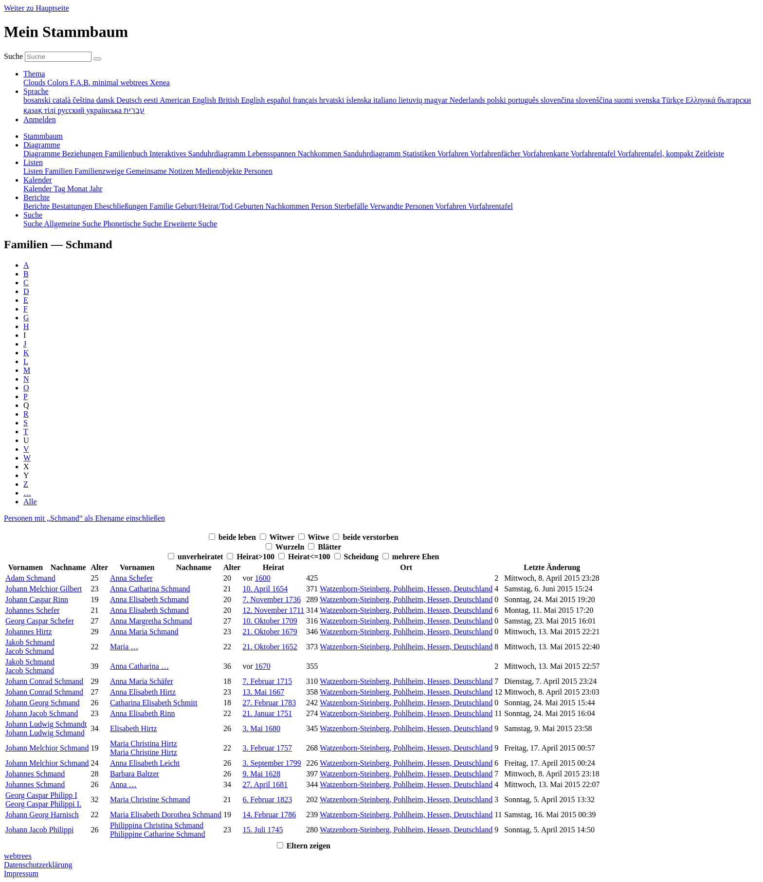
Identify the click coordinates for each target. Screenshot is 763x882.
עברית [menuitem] (134, 110)
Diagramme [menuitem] (42, 153)
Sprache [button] (36, 91)
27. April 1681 (265, 784)
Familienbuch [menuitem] (127, 153)
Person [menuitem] (322, 206)
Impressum (21, 873)
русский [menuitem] (71, 110)
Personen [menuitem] (258, 171)
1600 (263, 578)
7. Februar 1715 (267, 681)
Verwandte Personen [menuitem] (403, 206)
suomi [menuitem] (624, 100)
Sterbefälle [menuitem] (352, 206)
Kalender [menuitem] (38, 188)
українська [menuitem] (105, 110)
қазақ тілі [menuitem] (40, 110)
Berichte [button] (36, 197)
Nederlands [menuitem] (468, 100)
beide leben (238, 537)
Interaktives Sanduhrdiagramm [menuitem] (198, 153)
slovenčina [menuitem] (558, 100)
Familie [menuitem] (162, 206)
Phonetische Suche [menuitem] (133, 224)
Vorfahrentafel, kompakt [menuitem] (656, 153)
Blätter (329, 547)
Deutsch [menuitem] (130, 100)
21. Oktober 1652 (269, 647)
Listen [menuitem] (34, 171)
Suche (13, 56)
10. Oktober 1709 (269, 621)
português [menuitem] (524, 100)
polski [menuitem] (497, 100)
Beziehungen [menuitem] (83, 153)
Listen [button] (33, 162)
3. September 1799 (271, 763)
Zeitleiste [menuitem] (710, 153)
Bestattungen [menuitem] (73, 206)
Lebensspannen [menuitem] (273, 153)
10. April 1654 (265, 589)
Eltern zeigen (308, 846)
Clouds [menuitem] (35, 82)
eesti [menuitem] (151, 100)
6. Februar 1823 (267, 799)
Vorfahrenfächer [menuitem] (496, 153)
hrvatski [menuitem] (332, 100)
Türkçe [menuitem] (673, 100)
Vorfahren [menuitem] (453, 153)
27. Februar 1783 (269, 702)
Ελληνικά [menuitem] (701, 100)
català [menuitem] (63, 100)
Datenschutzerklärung (38, 865)
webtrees (18, 856)
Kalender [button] (37, 180)
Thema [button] (34, 74)
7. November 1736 (271, 599)
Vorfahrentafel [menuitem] (594, 153)
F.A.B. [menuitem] (81, 82)
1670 (263, 666)
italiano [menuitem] (386, 100)
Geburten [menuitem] (250, 206)
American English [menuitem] (189, 100)
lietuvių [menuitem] (411, 100)
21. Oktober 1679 (269, 631)
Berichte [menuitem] (37, 206)
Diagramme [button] (41, 145)
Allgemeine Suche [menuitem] (73, 224)
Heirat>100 (256, 556)
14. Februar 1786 (269, 814)
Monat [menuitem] (78, 188)
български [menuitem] (734, 100)
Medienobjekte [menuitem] (219, 171)
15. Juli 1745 (262, 830)
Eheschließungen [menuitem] (121, 206)
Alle (30, 501)
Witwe (319, 537)
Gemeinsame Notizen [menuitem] (160, 171)
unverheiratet (201, 556)
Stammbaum (43, 136)
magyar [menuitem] (437, 100)
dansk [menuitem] (106, 100)
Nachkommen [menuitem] (320, 153)
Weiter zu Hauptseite (36, 8)
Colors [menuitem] (58, 82)
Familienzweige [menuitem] (100, 171)
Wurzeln (290, 547)
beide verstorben (370, 537)
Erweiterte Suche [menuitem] (190, 224)
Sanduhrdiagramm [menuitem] (372, 153)
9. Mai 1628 (261, 774)
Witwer (283, 537)
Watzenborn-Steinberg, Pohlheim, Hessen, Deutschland (406, 589)
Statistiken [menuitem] (419, 153)
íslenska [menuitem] (359, 100)
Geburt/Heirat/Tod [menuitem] (205, 206)
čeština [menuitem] (84, 100)
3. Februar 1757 (267, 748)
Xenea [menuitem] (160, 82)
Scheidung (362, 556)
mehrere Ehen (415, 556)
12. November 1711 (273, 610)
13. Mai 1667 (263, 692)
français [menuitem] (305, 100)
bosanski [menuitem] (38, 100)
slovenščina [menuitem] (595, 100)
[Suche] (97, 58)
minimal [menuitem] (106, 82)
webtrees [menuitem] (135, 82)
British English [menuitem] (242, 100)
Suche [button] (32, 215)
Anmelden (39, 119)
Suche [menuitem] (33, 224)
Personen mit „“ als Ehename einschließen (84, 518)
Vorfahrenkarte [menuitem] (546, 153)
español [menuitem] (279, 100)
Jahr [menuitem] (96, 188)
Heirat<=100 (310, 556)
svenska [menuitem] (648, 100)
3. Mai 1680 (261, 728)
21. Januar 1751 (267, 713)
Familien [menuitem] (59, 171)
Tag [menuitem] (60, 188)
